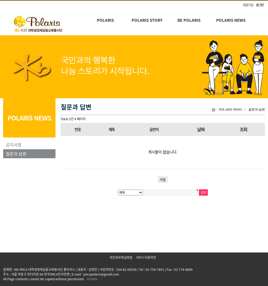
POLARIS (105, 20)
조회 (243, 129)
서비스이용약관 (146, 257)
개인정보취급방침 (120, 257)
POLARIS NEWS (230, 20)
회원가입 (248, 5)
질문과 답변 (16, 154)
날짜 (201, 129)
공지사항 (13, 144)
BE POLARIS (188, 20)
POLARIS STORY (147, 20)
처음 (163, 179)
